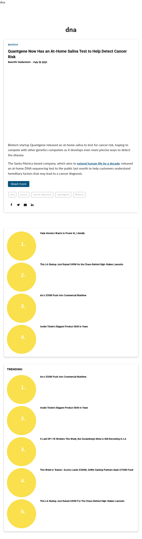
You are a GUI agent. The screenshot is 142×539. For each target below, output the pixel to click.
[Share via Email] (25, 204)
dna (12, 194)
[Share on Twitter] (18, 204)
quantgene (63, 194)
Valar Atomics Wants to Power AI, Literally (62, 233)
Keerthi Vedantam (19, 62)
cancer (24, 194)
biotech (13, 44)
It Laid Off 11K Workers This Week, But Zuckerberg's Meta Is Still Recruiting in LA (83, 439)
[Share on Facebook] (11, 204)
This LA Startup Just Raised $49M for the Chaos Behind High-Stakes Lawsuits (81, 264)
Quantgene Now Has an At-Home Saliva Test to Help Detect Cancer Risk (67, 54)
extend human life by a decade (98, 163)
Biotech (79, 194)
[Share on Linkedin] (32, 204)
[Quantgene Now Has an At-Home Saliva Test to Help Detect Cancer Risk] (71, 101)
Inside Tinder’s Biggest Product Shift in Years (64, 326)
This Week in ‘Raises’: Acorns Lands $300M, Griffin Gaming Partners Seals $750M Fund (86, 470)
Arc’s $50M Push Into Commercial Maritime (63, 295)
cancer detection (42, 194)
